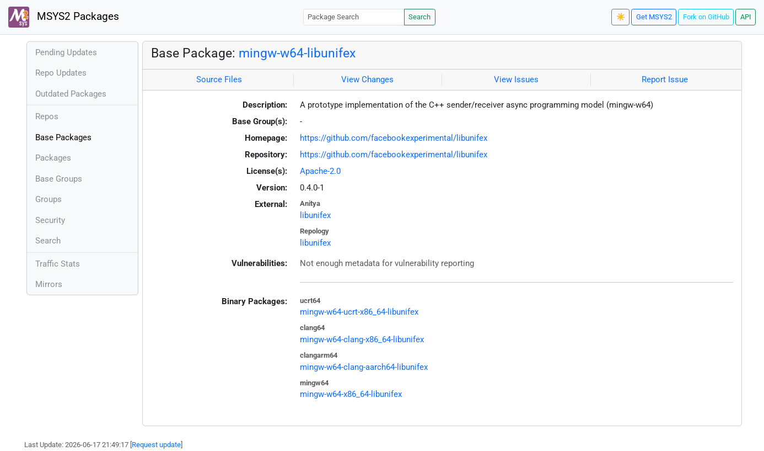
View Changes (367, 79)
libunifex (315, 215)
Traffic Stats (57, 264)
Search (419, 17)
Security (50, 220)
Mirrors (48, 284)
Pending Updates (66, 52)
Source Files (219, 79)
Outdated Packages (70, 94)
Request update (156, 445)
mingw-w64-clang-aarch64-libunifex (364, 367)
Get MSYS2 (654, 17)
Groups (48, 199)
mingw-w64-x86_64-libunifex (351, 394)
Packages (53, 158)
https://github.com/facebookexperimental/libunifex (393, 138)
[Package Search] (354, 17)
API (745, 17)
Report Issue (665, 79)
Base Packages (63, 137)
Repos (46, 116)
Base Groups (58, 179)
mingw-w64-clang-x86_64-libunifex (362, 339)
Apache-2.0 (320, 171)
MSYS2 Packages (63, 17)
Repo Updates (61, 73)
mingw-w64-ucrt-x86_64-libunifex (359, 312)
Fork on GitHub (706, 17)
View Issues (516, 79)
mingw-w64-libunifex (297, 53)
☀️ (620, 17)
